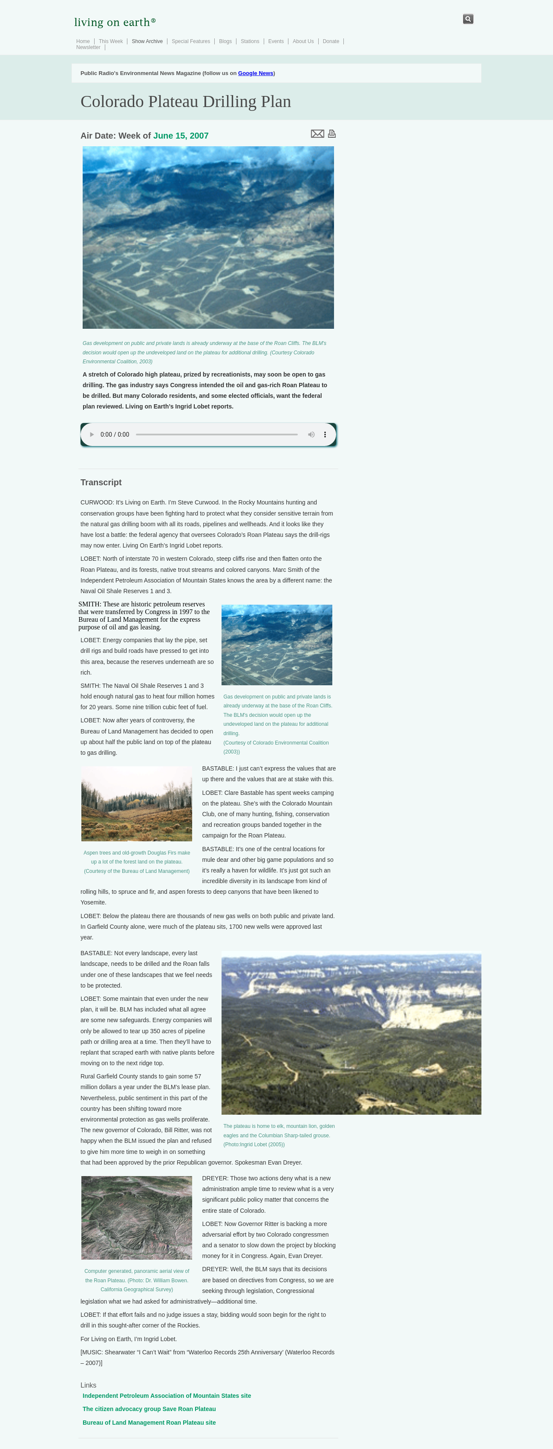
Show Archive (147, 41)
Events (276, 41)
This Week (111, 41)
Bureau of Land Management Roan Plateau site (149, 1422)
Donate (331, 41)
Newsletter (88, 47)
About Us (303, 41)
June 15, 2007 (181, 135)
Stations (250, 41)
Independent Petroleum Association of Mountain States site (167, 1395)
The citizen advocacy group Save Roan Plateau (149, 1409)
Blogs (225, 41)
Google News (255, 73)
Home (83, 41)
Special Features (191, 41)
